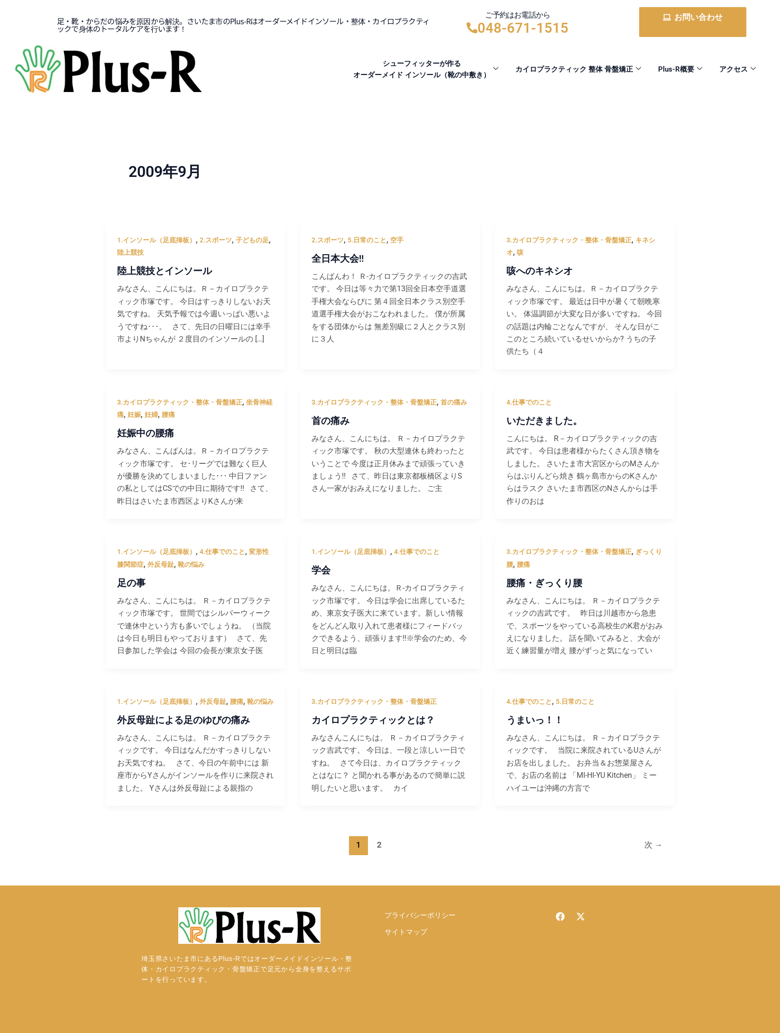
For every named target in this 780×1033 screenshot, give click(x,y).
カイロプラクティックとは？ (373, 720)
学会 (321, 570)
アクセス (737, 69)
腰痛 (168, 414)
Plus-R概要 (680, 69)
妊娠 (134, 414)
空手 (397, 240)
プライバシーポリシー (420, 915)
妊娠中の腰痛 (145, 433)
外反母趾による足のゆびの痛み (183, 720)
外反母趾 (160, 564)
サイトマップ (406, 932)
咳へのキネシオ (539, 271)
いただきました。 (544, 420)
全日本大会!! (338, 258)
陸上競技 (130, 252)
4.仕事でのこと (529, 402)
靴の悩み (191, 564)
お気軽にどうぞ (692, 27)
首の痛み (453, 402)
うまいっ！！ (534, 720)
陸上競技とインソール (164, 271)
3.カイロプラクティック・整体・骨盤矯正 (569, 240)
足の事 (131, 583)
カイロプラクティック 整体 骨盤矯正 (578, 69)
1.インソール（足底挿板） (156, 240)
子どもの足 (252, 240)
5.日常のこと (367, 240)
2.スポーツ (216, 240)
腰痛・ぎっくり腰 (544, 583)
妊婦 (151, 414)
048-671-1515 (523, 28)
